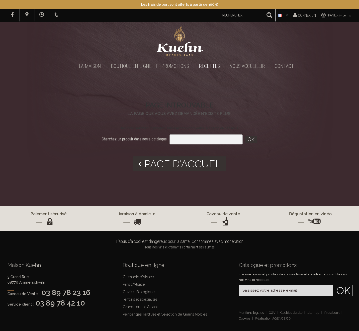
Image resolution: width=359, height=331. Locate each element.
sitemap (313, 313)
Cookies (245, 318)
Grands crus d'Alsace (140, 307)
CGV (272, 313)
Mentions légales (252, 313)
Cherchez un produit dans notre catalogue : (135, 139)
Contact (284, 66)
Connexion (304, 15)
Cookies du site (291, 313)
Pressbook (332, 313)
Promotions (175, 66)
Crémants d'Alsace (138, 277)
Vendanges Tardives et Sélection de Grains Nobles (165, 314)
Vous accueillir (247, 66)
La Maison (90, 66)
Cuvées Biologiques (139, 292)
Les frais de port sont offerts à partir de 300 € (179, 4)
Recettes (209, 66)
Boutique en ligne (131, 66)
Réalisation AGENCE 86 (272, 318)
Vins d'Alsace (134, 284)
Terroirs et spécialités (140, 299)
